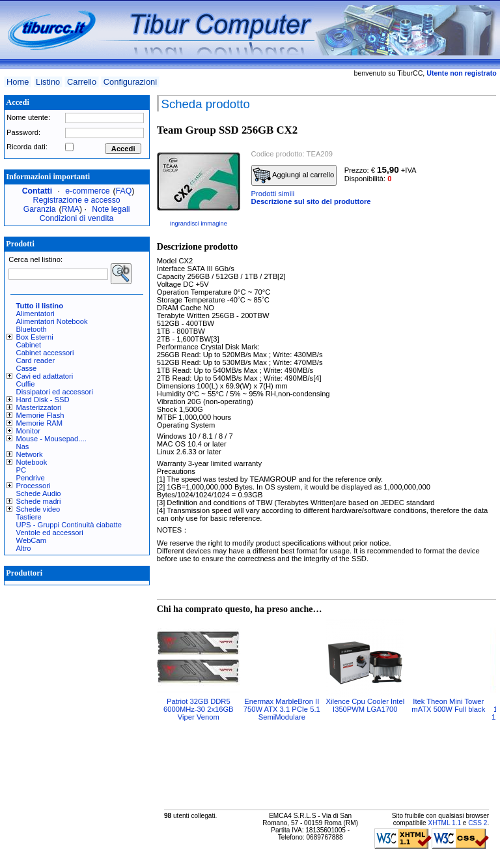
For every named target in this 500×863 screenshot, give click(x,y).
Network (29, 454)
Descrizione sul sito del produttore (311, 201)
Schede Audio (38, 493)
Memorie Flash (40, 415)
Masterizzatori (39, 407)
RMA (70, 209)
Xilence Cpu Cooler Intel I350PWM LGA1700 (365, 705)
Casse (26, 368)
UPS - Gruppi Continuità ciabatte (69, 525)
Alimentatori (35, 313)
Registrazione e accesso (76, 200)
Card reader (35, 360)
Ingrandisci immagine (198, 223)
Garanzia (39, 209)
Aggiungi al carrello (294, 175)
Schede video (38, 509)
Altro (23, 548)
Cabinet (29, 345)
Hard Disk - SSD (43, 399)
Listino (48, 82)
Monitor (28, 431)
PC (21, 470)
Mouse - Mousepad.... (51, 439)
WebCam (31, 540)
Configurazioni (130, 82)
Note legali (111, 209)
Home (18, 82)
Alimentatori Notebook (52, 321)
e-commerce (87, 191)
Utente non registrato (461, 73)
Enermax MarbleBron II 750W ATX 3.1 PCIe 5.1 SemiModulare (281, 709)
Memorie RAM (39, 423)
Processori (33, 486)
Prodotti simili (273, 193)
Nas (22, 446)
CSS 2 (477, 822)
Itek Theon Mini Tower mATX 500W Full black (448, 705)
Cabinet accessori (45, 353)
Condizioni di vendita (77, 218)
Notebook (32, 462)
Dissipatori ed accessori (54, 392)
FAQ (124, 191)
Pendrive (30, 478)
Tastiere (29, 517)
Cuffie (25, 384)
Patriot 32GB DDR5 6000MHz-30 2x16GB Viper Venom (198, 709)
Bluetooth (31, 329)
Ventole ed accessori (49, 532)
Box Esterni (34, 337)
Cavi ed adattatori (45, 376)
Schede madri (38, 501)
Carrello (81, 82)
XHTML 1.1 (444, 822)
